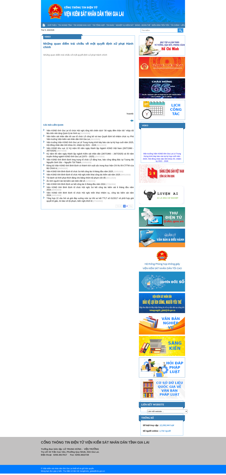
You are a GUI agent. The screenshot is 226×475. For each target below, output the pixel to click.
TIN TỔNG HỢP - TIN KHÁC (103, 25)
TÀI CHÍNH (175, 25)
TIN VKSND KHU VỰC (82, 25)
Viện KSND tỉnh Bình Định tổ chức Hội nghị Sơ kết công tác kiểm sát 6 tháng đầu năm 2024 (90, 188)
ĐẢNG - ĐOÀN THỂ (142, 25)
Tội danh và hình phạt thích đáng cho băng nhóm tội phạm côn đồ (81, 178)
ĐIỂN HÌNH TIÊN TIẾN (160, 25)
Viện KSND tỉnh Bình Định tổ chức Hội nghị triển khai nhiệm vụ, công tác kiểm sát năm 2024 (90, 194)
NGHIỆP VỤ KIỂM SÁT (125, 25)
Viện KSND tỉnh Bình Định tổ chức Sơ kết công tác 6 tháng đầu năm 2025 (85, 171)
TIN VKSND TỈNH (65, 25)
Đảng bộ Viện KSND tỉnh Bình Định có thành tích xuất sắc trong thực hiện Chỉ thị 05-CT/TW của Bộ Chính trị (90, 166)
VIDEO (47, 37)
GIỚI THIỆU (52, 25)
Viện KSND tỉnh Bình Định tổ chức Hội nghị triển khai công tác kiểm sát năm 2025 (88, 174)
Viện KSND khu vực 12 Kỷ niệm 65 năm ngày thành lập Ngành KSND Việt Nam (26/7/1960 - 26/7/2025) (90, 149)
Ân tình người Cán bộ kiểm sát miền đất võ (71, 181)
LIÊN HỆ (184, 25)
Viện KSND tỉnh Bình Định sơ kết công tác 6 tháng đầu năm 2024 (81, 184)
